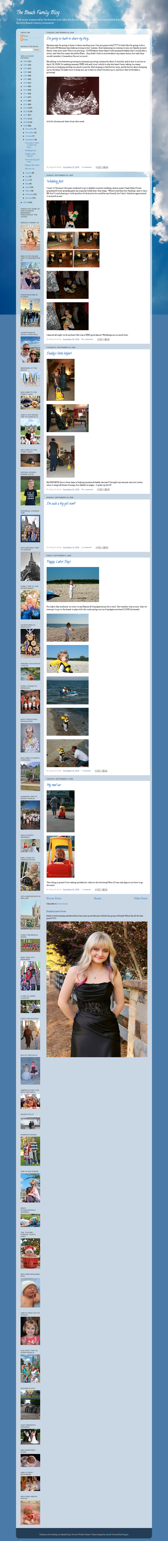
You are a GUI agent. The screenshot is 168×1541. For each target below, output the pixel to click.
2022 (25, 76)
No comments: (88, 339)
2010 (25, 119)
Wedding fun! (55, 181)
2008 (25, 126)
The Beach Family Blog (37, 13)
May (27, 184)
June (27, 180)
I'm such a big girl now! (61, 503)
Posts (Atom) (62, 904)
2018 (25, 90)
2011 (25, 115)
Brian (25, 36)
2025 (25, 65)
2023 (25, 72)
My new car (54, 785)
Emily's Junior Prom (56, 911)
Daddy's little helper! (59, 353)
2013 (25, 108)
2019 (25, 86)
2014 (25, 104)
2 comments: (87, 547)
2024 (25, 68)
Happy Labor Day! (58, 562)
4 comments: (87, 167)
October (28, 136)
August (28, 173)
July (27, 176)
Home (97, 898)
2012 (25, 111)
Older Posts (140, 898)
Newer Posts (53, 898)
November (29, 132)
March (28, 191)
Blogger (125, 1534)
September (30, 140)
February (29, 194)
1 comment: (86, 771)
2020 (25, 83)
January (28, 198)
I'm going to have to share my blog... (68, 38)
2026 (25, 61)
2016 (25, 97)
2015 (25, 101)
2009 (25, 122)
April (27, 187)
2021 (25, 79)
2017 (25, 94)
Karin (25, 40)
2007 (25, 202)
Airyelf (108, 1534)
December (29, 129)
